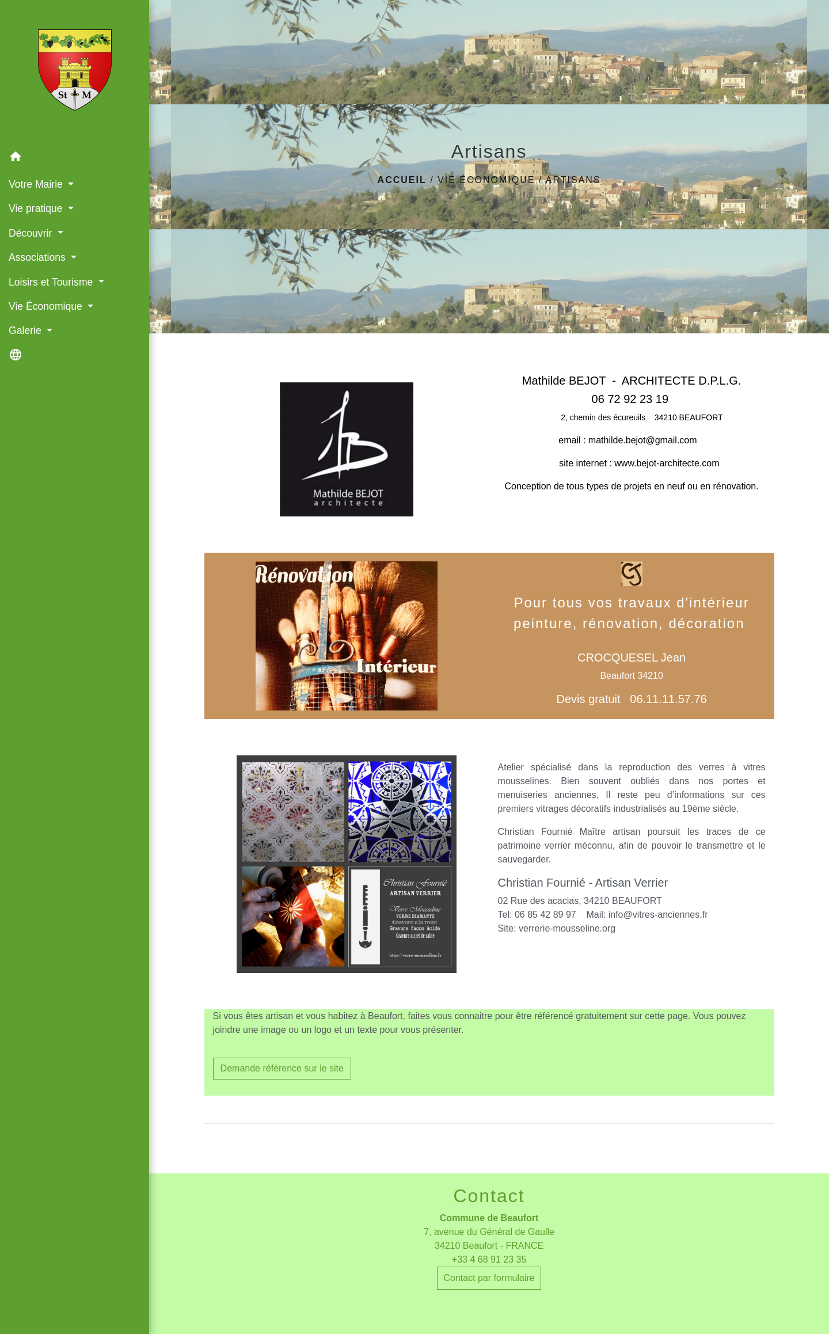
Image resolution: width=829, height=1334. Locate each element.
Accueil (402, 180)
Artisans (573, 180)
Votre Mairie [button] (37, 184)
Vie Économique (486, 180)
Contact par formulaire (488, 1278)
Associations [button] (39, 257)
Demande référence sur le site (282, 1068)
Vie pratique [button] (37, 208)
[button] (74, 158)
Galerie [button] (26, 330)
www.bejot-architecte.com (666, 463)
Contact (488, 1195)
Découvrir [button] (32, 233)
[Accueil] (75, 72)
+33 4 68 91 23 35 (489, 1259)
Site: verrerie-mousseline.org (557, 928)
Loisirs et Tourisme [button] (52, 282)
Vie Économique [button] (47, 306)
